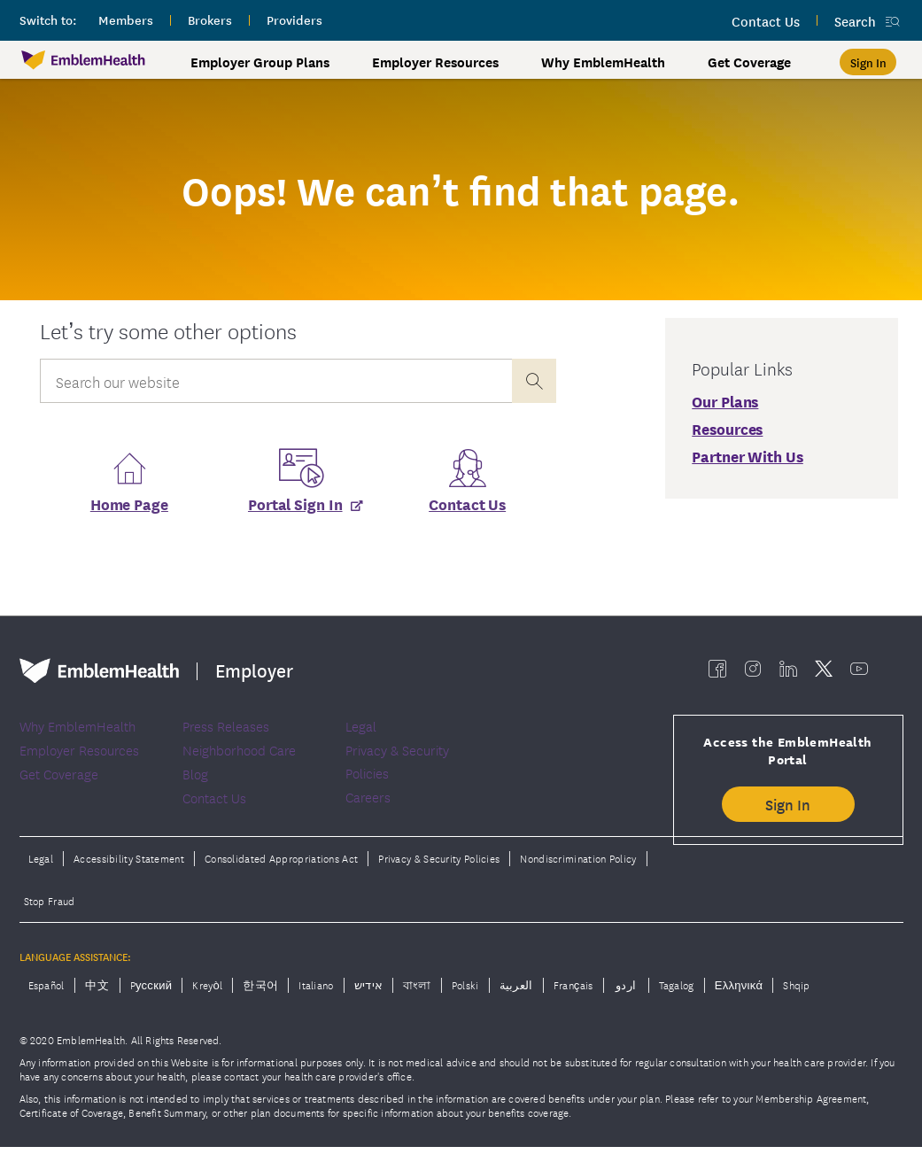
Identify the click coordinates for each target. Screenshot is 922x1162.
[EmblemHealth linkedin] (788, 673)
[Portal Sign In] (298, 514)
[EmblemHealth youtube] (859, 673)
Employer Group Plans (259, 62)
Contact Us (467, 509)
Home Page (129, 509)
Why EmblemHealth (603, 62)
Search (855, 21)
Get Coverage (749, 62)
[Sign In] (868, 62)
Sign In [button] (787, 809)
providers (294, 19)
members (125, 19)
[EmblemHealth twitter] (824, 673)
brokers (210, 19)
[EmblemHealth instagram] (753, 673)
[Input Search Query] (276, 381)
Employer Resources (435, 62)
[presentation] (534, 381)
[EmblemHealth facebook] (717, 673)
